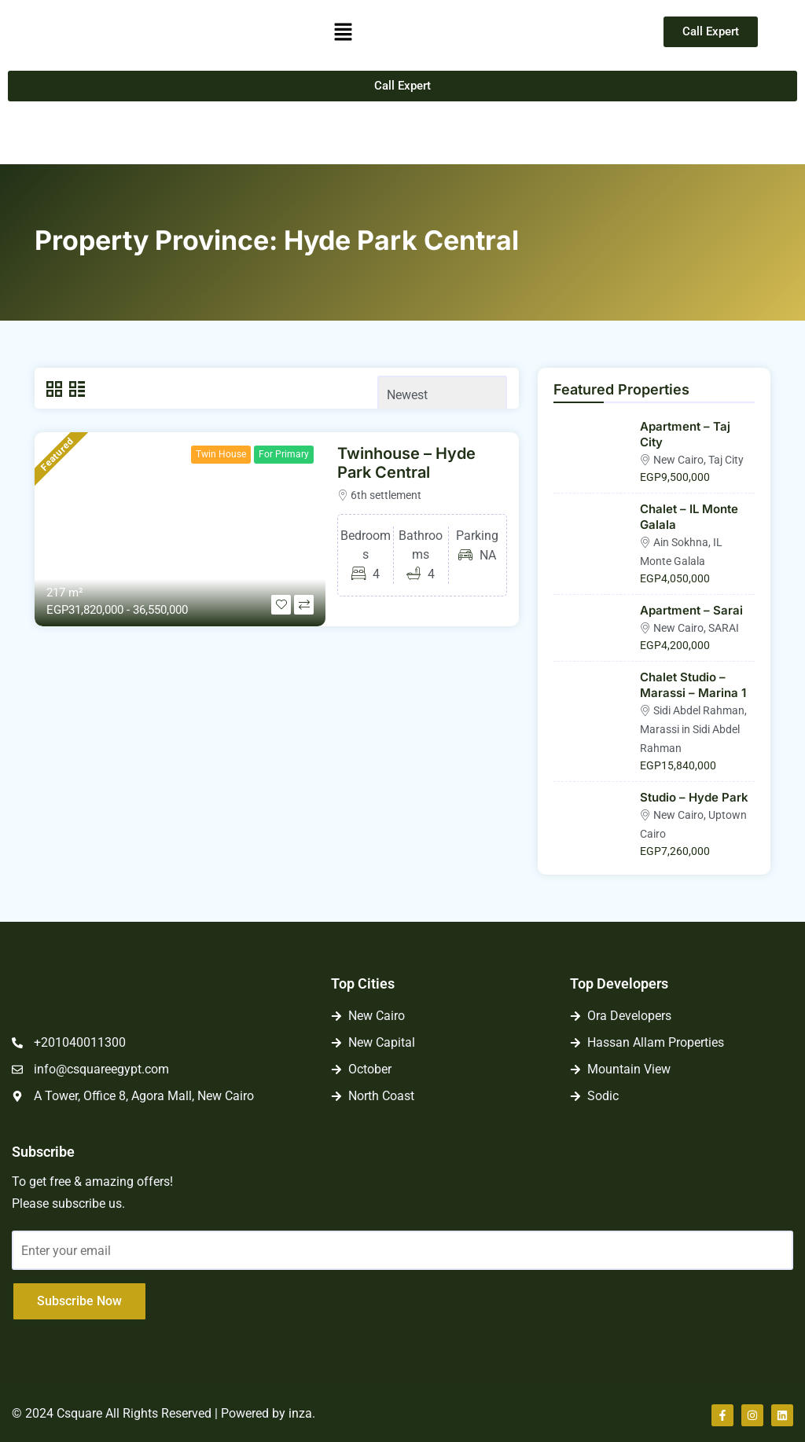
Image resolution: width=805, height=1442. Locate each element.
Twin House (221, 454)
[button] (342, 31)
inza (300, 1413)
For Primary (284, 454)
